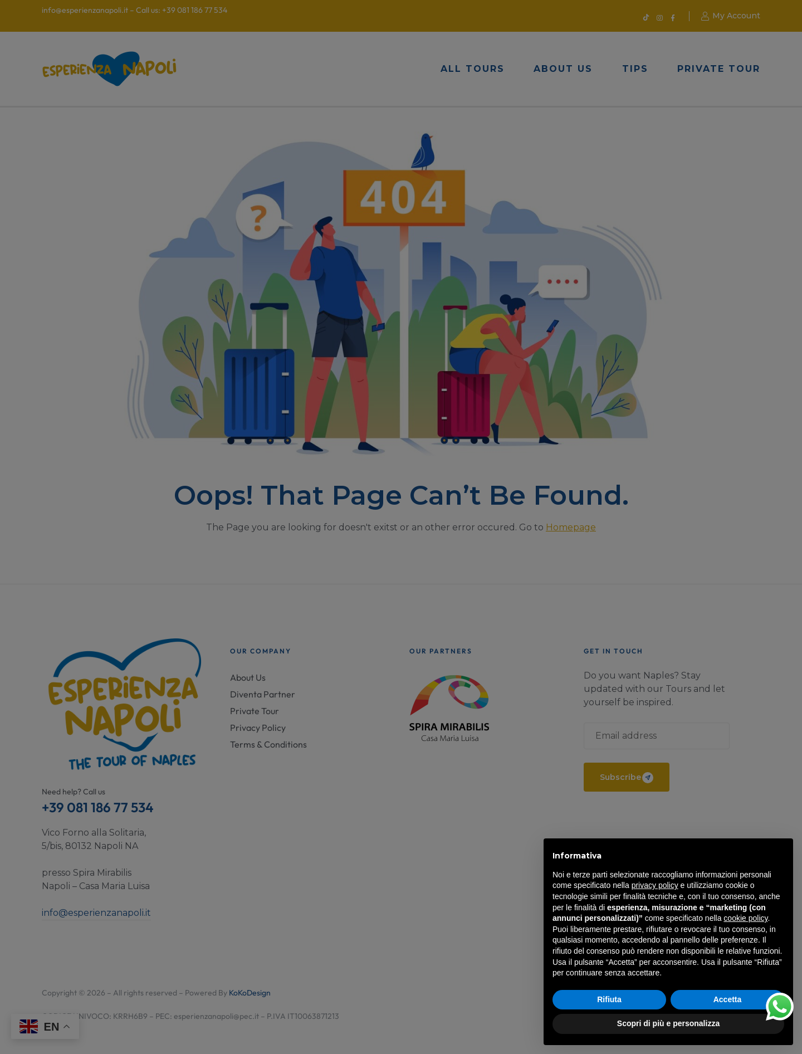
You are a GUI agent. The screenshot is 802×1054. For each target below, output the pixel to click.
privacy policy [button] (655, 885)
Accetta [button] (727, 999)
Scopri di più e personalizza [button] (668, 1023)
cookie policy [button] (745, 918)
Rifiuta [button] (609, 999)
